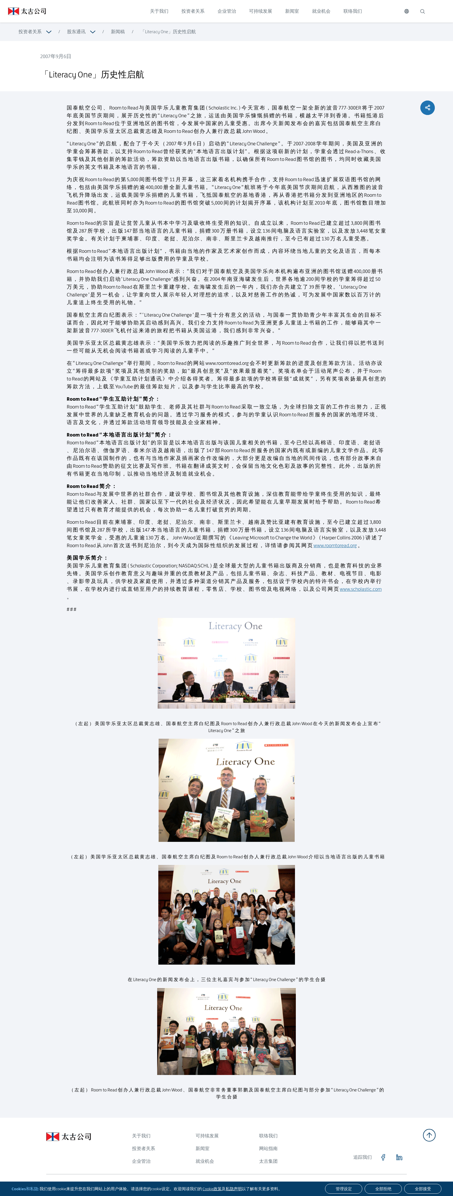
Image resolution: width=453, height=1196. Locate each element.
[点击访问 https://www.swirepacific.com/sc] (23, 11)
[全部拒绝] (383, 1189)
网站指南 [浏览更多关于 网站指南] (268, 1148)
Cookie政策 (212, 1188)
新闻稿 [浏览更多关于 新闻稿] (118, 31)
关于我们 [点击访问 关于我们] (159, 11)
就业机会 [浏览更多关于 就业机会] (205, 1161)
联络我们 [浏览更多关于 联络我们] (268, 1136)
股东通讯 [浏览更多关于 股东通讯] (76, 31)
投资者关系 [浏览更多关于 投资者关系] (30, 31)
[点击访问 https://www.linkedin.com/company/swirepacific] (399, 1157)
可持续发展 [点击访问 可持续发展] (260, 11)
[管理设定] (343, 1189)
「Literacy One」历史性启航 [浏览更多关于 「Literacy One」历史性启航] (168, 31)
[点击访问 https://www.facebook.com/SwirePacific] (383, 1157)
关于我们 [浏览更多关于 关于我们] (141, 1136)
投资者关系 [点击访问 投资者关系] (193, 11)
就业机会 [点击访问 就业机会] (321, 11)
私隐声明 (234, 1188)
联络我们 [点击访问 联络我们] (353, 11)
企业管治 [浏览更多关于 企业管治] (141, 1161)
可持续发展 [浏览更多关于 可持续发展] (207, 1136)
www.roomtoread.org (335, 549)
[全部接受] (422, 1189)
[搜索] (422, 11)
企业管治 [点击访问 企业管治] (227, 11)
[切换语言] (406, 11)
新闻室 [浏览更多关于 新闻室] (202, 1148)
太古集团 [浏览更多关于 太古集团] (268, 1161)
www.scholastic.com (361, 592)
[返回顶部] (429, 1135)
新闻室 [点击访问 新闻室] (292, 11)
